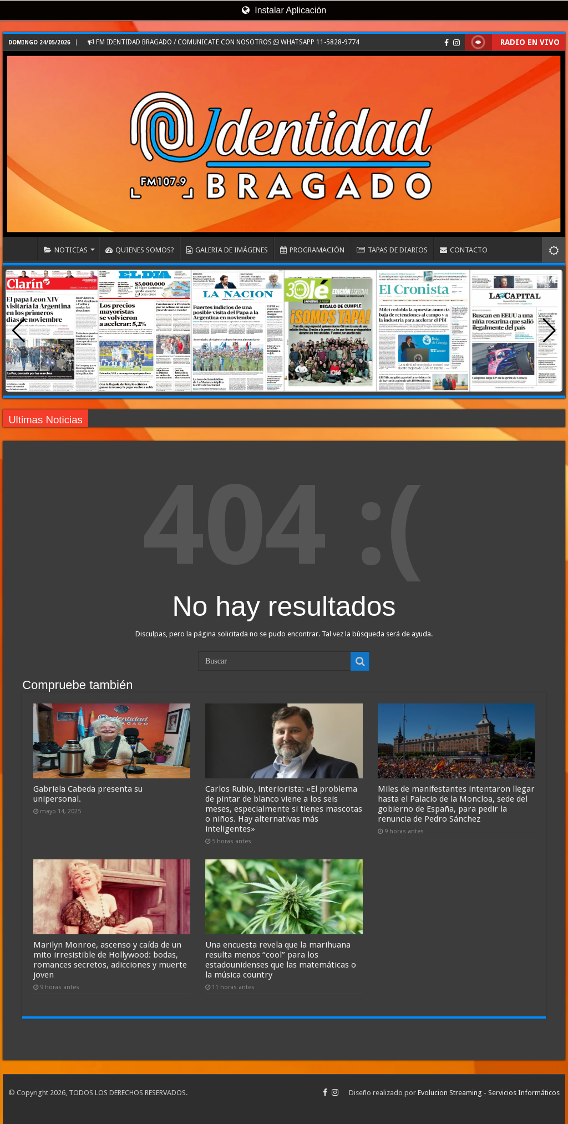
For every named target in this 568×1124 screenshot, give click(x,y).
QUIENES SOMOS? (139, 250)
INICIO (22, 248)
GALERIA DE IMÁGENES (227, 250)
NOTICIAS (66, 250)
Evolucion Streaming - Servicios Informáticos (489, 1092)
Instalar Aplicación (284, 10)
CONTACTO (464, 250)
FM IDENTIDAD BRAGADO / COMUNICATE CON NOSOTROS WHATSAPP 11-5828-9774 (223, 42)
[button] (549, 330)
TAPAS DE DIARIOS (392, 250)
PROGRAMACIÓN (312, 250)
